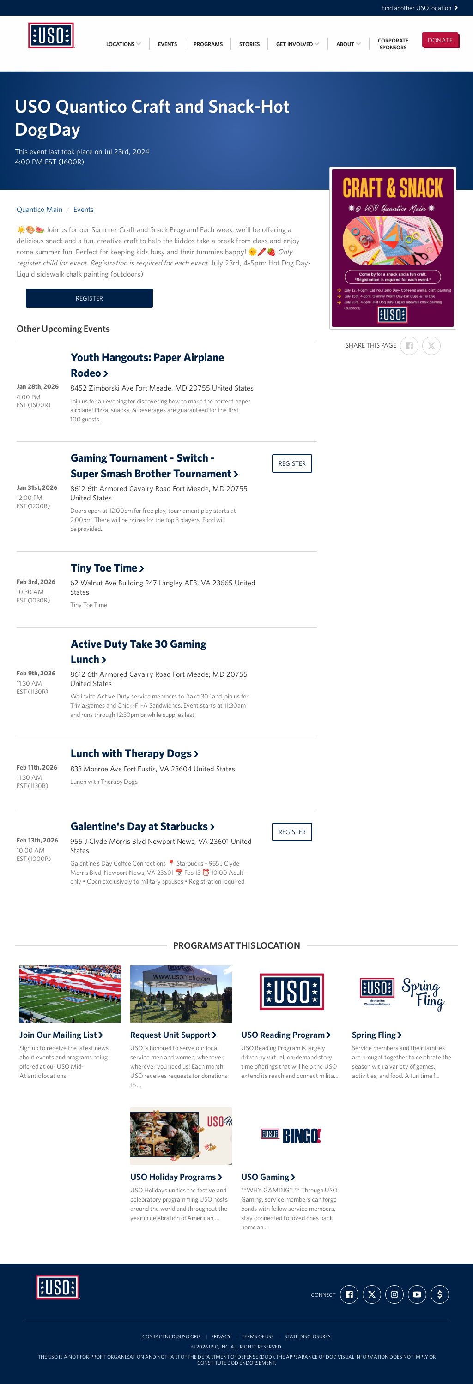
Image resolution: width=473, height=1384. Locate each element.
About (348, 44)
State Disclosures (308, 1337)
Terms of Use (258, 1337)
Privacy (221, 1337)
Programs (208, 44)
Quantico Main (39, 209)
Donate (440, 40)
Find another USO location (420, 8)
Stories (249, 44)
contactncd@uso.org (171, 1337)
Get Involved (298, 44)
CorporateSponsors (393, 44)
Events (167, 44)
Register (89, 298)
